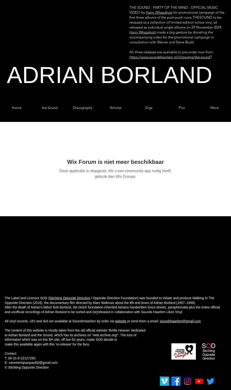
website (121, 321)
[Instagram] (187, 381)
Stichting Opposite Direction (69, 298)
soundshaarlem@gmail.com (180, 321)
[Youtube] (199, 381)
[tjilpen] (210, 381)
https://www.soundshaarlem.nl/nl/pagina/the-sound (169, 57)
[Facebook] (176, 381)
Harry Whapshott (159, 12)
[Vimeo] (164, 381)
